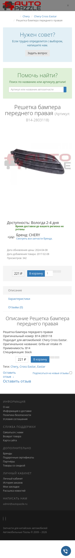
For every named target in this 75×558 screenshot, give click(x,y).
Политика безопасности (17, 415)
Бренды (7, 453)
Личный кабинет (13, 478)
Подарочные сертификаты (18, 457)
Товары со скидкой (14, 465)
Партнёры (9, 461)
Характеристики (19, 299)
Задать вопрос (37, 53)
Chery (14, 366)
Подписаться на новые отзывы (51, 373)
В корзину (36, 273)
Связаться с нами (13, 432)
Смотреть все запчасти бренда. (34, 238)
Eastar (41, 366)
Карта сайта (10, 440)
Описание (15, 290)
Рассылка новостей (14, 490)
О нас (6, 407)
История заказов (13, 482)
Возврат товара (12, 436)
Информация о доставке (17, 411)
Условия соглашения (15, 419)
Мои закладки (11, 486)
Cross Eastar (28, 366)
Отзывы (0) (15, 307)
